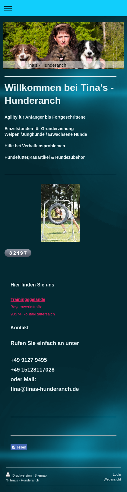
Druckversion (19, 475)
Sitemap (40, 475)
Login (117, 474)
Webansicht (112, 479)
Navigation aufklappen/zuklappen (63, 8)
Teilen (19, 447)
